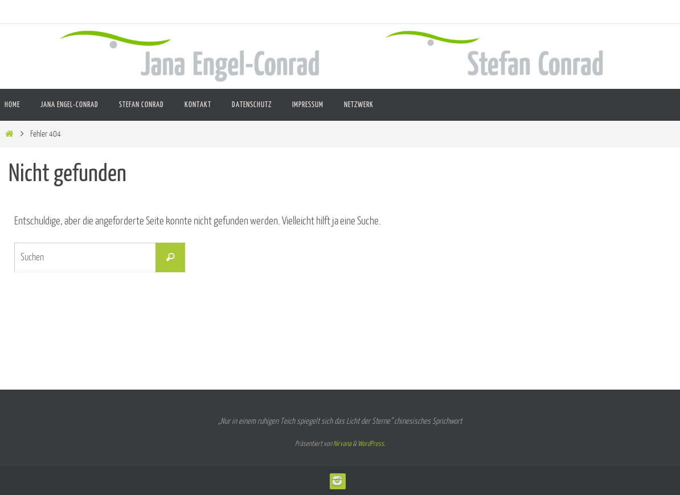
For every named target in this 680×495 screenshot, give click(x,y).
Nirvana (342, 444)
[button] (655, 470)
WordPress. (371, 444)
